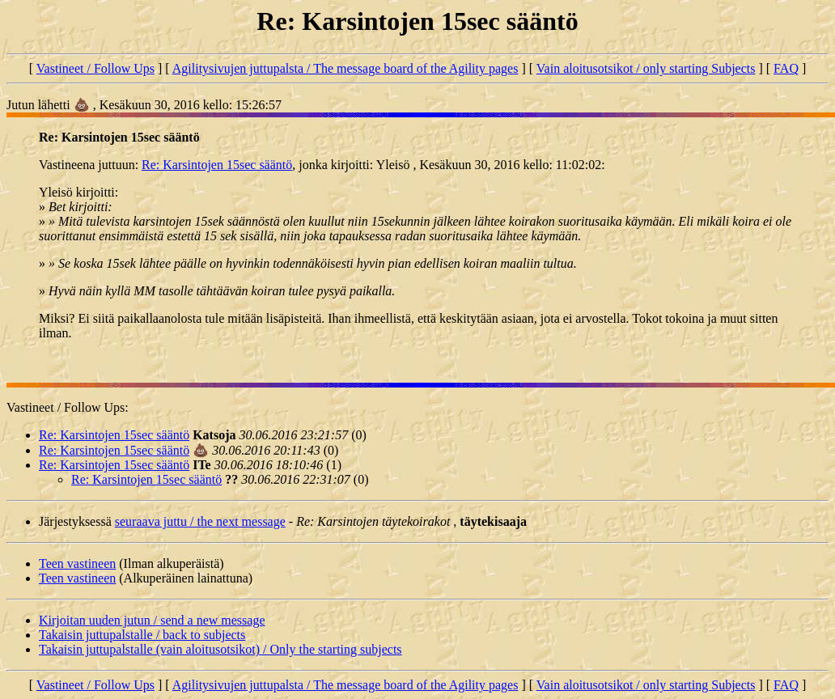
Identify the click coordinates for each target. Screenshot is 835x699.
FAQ (786, 68)
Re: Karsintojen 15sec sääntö (217, 165)
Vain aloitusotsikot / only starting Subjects (646, 68)
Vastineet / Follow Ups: (67, 407)
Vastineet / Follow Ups (95, 68)
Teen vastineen (77, 563)
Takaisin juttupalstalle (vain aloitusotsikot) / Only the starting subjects (220, 649)
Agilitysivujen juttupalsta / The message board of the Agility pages (345, 68)
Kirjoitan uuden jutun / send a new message (152, 620)
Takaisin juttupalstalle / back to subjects (142, 635)
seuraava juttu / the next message (200, 521)
